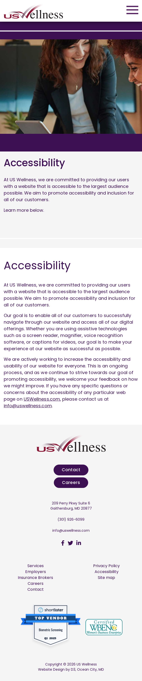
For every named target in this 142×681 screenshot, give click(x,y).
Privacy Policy (106, 566)
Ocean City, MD (90, 669)
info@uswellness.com (28, 406)
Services (35, 566)
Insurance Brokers (35, 577)
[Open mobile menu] (132, 10)
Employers (35, 572)
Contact (71, 470)
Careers (71, 482)
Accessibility (107, 572)
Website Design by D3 (56, 669)
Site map (106, 577)
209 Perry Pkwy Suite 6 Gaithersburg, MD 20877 (71, 506)
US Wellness (87, 664)
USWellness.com (42, 399)
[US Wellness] (33, 10)
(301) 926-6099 (71, 519)
